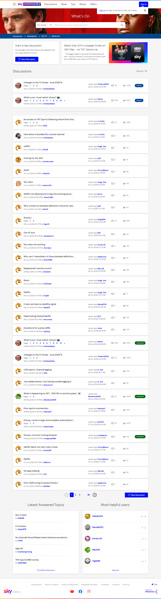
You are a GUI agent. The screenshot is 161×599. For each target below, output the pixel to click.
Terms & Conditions (51, 584)
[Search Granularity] (44, 25)
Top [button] (155, 584)
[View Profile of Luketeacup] (102, 435)
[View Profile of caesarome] (102, 257)
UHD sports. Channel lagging (38, 369)
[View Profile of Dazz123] (46, 173)
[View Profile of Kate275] (47, 307)
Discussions (50, 4)
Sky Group (126, 584)
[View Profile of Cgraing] (47, 331)
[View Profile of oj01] (99, 158)
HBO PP (19, 548)
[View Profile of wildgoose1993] (50, 438)
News (64, 4)
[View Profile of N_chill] (100, 370)
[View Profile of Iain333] (101, 422)
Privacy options (36, 584)
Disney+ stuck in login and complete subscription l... (49, 420)
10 (61, 101)
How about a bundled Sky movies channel (44, 134)
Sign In (144, 4)
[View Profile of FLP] (45, 474)
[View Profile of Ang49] (46, 296)
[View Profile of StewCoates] (48, 427)
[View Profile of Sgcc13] (46, 224)
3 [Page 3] (79, 495)
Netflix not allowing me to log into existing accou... (48, 194)
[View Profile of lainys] (100, 194)
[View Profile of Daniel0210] (102, 304)
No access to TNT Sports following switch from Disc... (49, 119)
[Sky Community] (29, 4)
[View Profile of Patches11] (48, 412)
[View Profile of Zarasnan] (47, 272)
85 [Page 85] (89, 495)
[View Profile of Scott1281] (47, 450)
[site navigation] (14, 4)
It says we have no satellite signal (40, 304)
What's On (80, 16)
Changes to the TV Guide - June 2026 (42, 82)
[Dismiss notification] (145, 10)
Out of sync (29, 232)
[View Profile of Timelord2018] (103, 84)
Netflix (27, 292)
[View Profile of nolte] (100, 328)
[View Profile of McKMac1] (46, 486)
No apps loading (31, 471)
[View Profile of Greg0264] (102, 219)
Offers (93, 4)
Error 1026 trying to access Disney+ (41, 483)
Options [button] (140, 71)
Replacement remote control (38, 268)
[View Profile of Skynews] (47, 248)
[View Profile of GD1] (99, 233)
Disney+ (28, 217)
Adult (26, 170)
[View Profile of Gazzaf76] (22, 529)
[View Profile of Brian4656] (48, 260)
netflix (27, 146)
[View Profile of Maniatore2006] (50, 400)
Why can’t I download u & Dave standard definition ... (49, 256)
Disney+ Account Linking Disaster (40, 435)
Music (26, 280)
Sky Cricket (20, 515)
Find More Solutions (46, 570)
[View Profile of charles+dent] (48, 161)
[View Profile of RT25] (45, 126)
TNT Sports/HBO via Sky (27, 559)
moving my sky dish (33, 158)
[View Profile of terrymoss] (48, 319)
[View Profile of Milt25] (45, 150)
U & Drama (20, 526)
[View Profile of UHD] (45, 373)
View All (115, 570)
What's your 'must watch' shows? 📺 (42, 97)
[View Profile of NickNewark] (48, 138)
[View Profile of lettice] (100, 99)
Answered (140, 343)
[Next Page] (94, 495)
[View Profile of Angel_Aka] (102, 146)
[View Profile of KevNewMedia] (49, 89)
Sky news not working (34, 244)
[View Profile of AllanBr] (21, 518)
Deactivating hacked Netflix (37, 316)
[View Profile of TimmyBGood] (103, 170)
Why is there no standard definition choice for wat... (49, 205)
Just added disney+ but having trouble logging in (47, 381)
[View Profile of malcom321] (47, 185)
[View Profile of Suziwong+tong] (25, 552)
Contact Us (115, 584)
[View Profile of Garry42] (101, 269)
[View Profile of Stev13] (45, 209)
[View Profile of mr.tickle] (101, 121)
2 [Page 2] (75, 495)
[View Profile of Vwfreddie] (47, 284)
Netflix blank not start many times (41, 447)
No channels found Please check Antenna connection (41, 537)
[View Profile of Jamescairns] (49, 236)
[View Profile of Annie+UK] (102, 245)
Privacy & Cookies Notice (69, 584)
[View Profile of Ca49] (20, 540)
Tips (73, 4)
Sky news (28, 182)
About (82, 4)
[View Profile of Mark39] (101, 471)
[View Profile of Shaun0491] (48, 197)
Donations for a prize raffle (37, 328)
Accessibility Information (89, 584)
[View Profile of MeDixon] (47, 462)
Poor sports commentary (36, 408)
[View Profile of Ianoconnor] (48, 385)
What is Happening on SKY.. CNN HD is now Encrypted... (51, 393)
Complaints (105, 584)
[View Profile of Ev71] (99, 316)
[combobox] (85, 25)
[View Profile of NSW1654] (22, 563)
